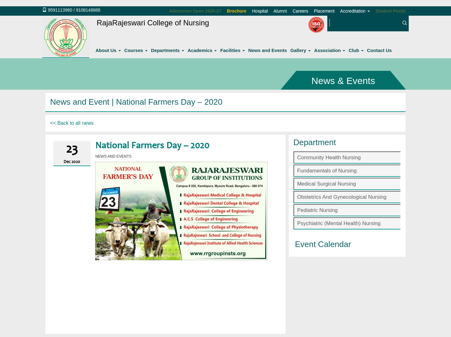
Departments (167, 50)
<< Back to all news (72, 123)
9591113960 (60, 10)
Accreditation (355, 10)
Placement (324, 10)
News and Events (267, 50)
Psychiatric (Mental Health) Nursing (339, 223)
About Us (108, 50)
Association (329, 50)
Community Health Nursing (329, 158)
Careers (300, 10)
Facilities (232, 50)
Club (356, 50)
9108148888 (88, 10)
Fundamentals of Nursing (327, 171)
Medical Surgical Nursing (326, 184)
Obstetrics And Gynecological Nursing (341, 197)
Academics (202, 50)
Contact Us (379, 50)
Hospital (260, 10)
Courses (136, 50)
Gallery (300, 50)
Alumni (280, 10)
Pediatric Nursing (317, 210)
